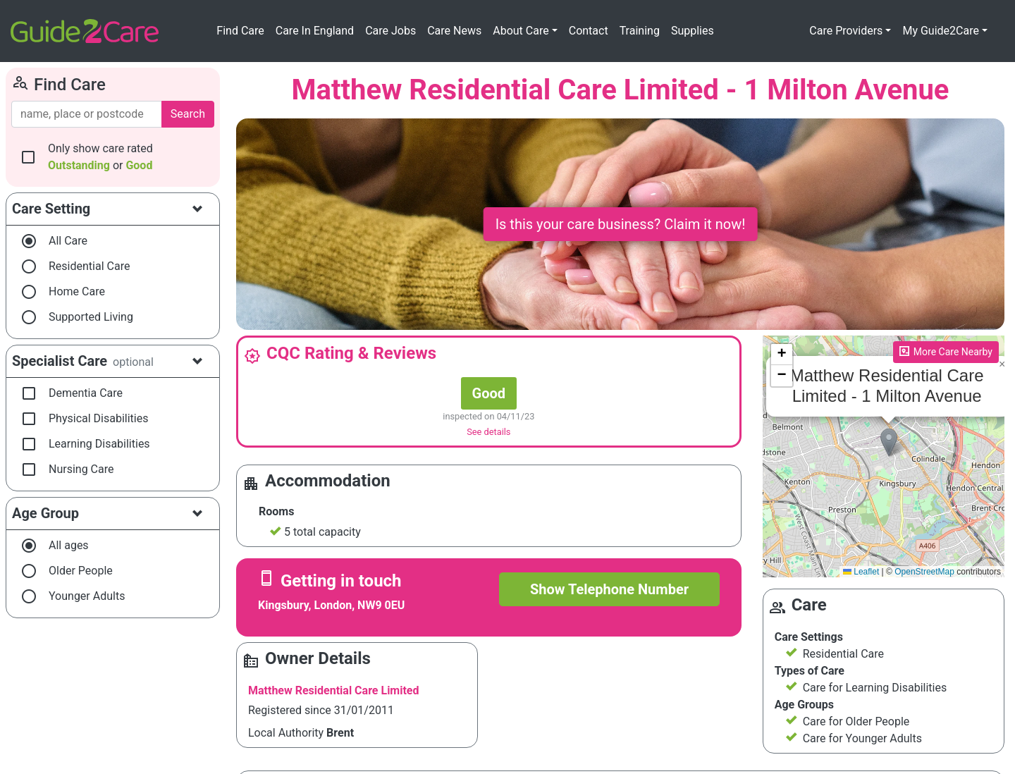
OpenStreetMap (924, 572)
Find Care (240, 30)
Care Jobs (390, 30)
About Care (520, 30)
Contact (588, 30)
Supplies (692, 30)
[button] (888, 442)
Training (640, 30)
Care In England (315, 30)
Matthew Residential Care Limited (333, 690)
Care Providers (845, 30)
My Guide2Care (940, 30)
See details (488, 431)
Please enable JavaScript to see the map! (883, 457)
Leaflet (861, 572)
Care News (454, 30)
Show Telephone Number (609, 589)
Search (188, 114)
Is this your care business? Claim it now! (621, 224)
